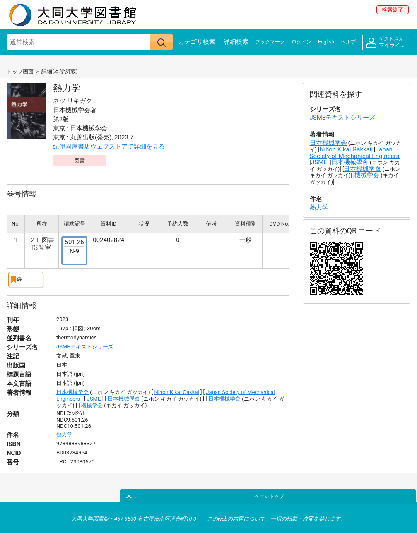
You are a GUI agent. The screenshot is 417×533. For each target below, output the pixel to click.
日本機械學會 (124, 397)
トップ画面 (20, 71)
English (326, 42)
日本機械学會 (224, 397)
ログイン (301, 42)
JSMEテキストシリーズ (84, 344)
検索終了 (392, 10)
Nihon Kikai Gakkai (176, 390)
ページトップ (391, 493)
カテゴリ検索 (196, 42)
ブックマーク (270, 42)
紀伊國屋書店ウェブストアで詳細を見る (109, 146)
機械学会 (92, 403)
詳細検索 (236, 42)
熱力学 (64, 432)
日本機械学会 (72, 390)
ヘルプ (348, 42)
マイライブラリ (388, 42)
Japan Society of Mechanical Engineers (355, 153)
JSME (94, 397)
